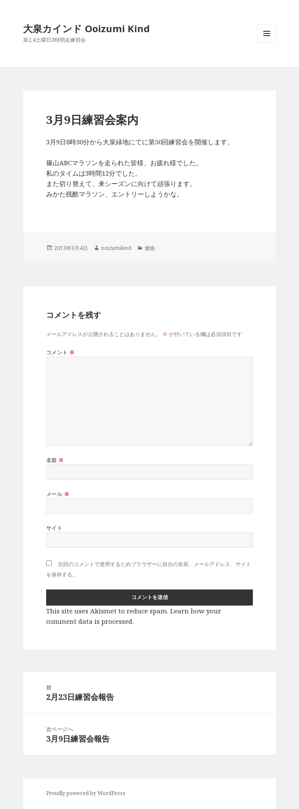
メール (57, 494)
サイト (54, 528)
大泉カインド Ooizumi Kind (91, 28)
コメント (60, 352)
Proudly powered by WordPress (85, 793)
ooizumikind (116, 248)
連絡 (149, 248)
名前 (55, 460)
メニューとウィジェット (267, 42)
